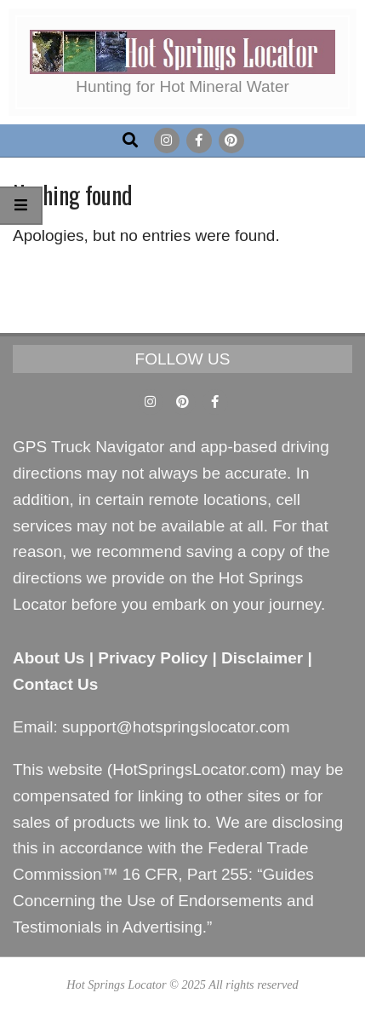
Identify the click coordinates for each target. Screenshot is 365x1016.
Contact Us (55, 684)
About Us (48, 658)
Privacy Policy (153, 658)
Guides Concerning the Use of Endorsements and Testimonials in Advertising (163, 900)
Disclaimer (262, 658)
